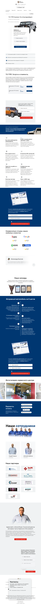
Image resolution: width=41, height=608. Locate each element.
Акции (30, 10)
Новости (25, 10)
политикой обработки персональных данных (21, 44)
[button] (33, 264)
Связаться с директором (20, 539)
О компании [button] (8, 10)
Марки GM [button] (13, 10)
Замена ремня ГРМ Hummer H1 (14, 86)
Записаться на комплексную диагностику (20, 223)
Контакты (7, 11)
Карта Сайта (7, 584)
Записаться (29, 86)
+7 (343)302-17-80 (20, 7)
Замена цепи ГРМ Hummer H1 (14, 91)
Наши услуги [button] (19, 10)
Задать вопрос (30, 571)
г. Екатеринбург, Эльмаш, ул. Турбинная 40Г (18, 590)
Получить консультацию (20, 46)
